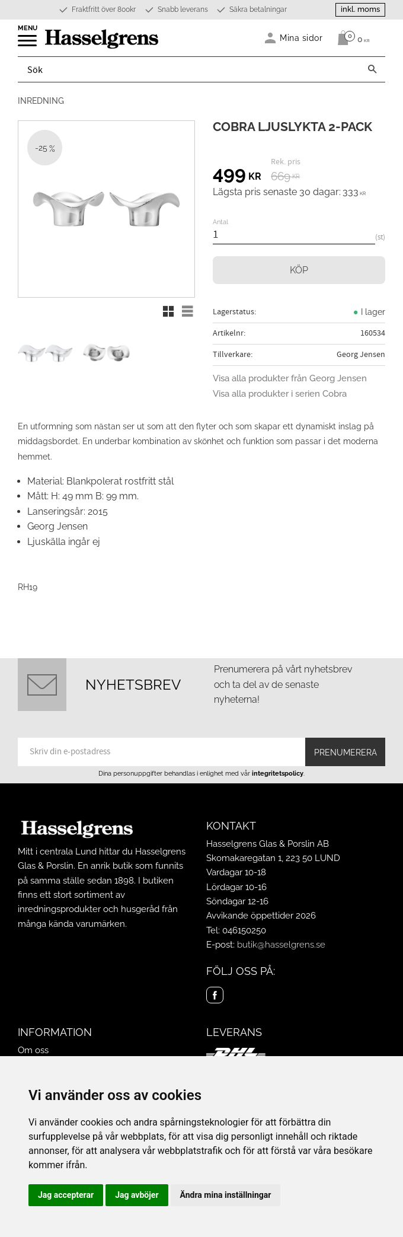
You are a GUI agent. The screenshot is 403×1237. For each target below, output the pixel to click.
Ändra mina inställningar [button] (225, 1195)
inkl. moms (360, 9)
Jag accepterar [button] (66, 1195)
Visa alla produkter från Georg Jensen (290, 378)
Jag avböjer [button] (136, 1195)
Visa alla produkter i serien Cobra (280, 393)
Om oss (33, 1050)
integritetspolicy (277, 773)
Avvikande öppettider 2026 (261, 915)
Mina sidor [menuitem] (301, 38)
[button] (28, 44)
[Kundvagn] (350, 38)
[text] (237, 174)
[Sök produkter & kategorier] (189, 69)
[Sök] (372, 69)
